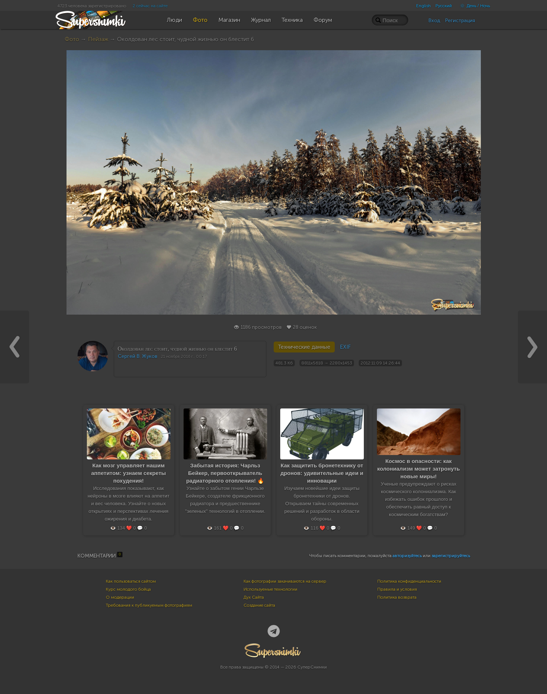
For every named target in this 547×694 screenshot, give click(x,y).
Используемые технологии (270, 589)
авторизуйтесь (407, 555)
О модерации (120, 597)
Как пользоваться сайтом (131, 581)
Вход (434, 20)
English (423, 5)
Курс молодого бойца (128, 589)
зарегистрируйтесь (450, 555)
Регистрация (460, 20)
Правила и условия (397, 589)
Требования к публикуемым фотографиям (149, 605)
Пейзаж (98, 39)
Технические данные (304, 347)
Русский (443, 5)
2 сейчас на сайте (150, 5)
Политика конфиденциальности (409, 581)
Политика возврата (397, 597)
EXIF (345, 347)
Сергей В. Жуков (137, 356)
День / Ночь (473, 5)
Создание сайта (259, 605)
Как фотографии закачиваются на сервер (285, 581)
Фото (72, 39)
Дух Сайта (254, 597)
